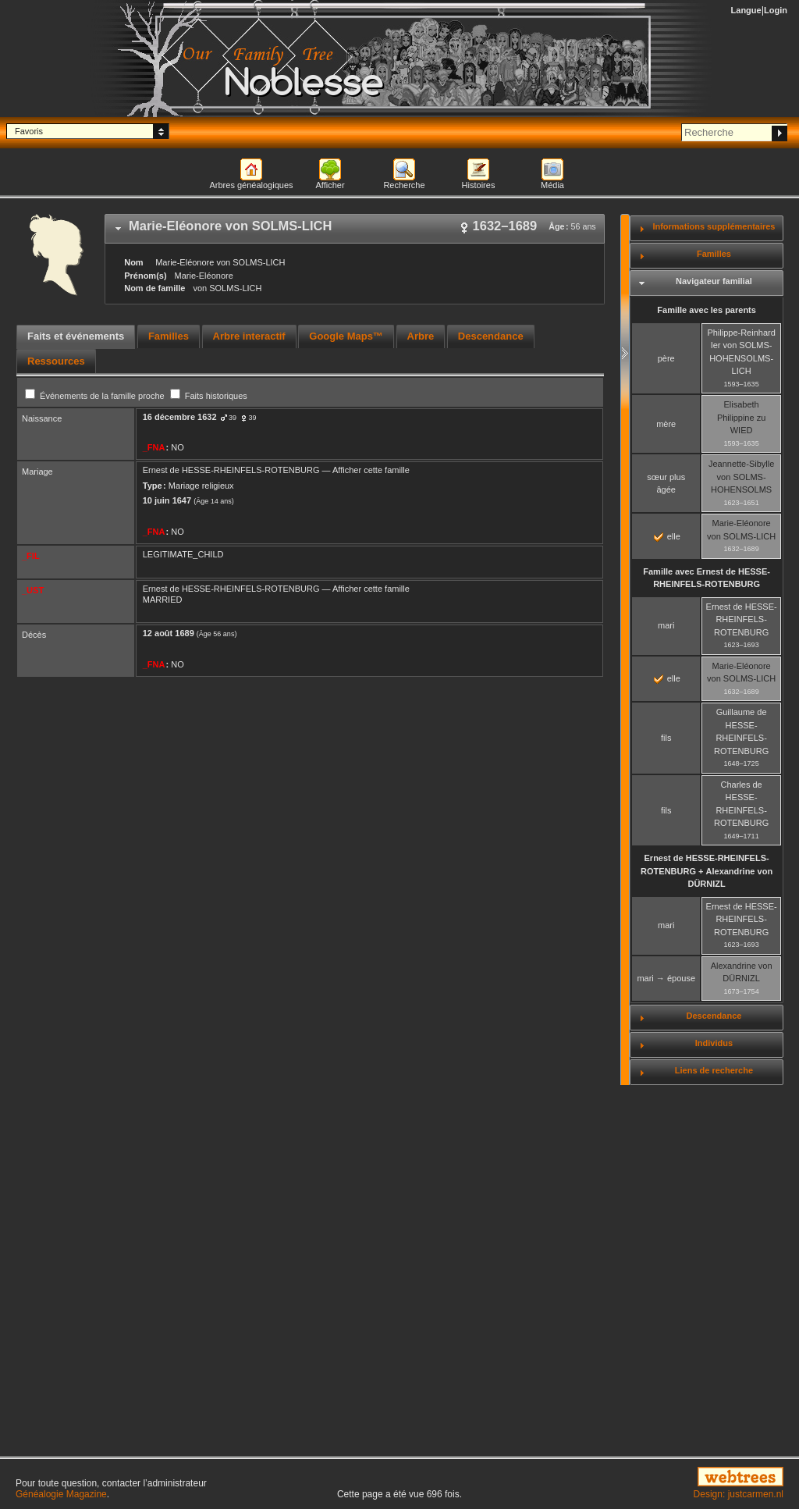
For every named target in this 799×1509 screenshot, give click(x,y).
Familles (714, 253)
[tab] (355, 229)
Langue (746, 10)
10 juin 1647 (167, 500)
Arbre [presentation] (421, 336)
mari (666, 625)
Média (552, 185)
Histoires (478, 185)
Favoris (29, 131)
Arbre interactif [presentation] (249, 336)
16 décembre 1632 (180, 417)
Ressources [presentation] (56, 361)
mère (666, 424)
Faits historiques (208, 395)
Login (775, 10)
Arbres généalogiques (251, 185)
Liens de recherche (714, 1070)
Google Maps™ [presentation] (346, 336)
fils (666, 737)
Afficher (329, 185)
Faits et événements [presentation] (75, 336)
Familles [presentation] (168, 336)
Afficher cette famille (371, 470)
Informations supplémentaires (713, 226)
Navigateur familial (714, 281)
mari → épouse (666, 978)
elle (667, 536)
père (666, 358)
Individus (714, 1043)
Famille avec (706, 578)
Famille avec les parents (706, 310)
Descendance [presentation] (491, 336)
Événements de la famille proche (96, 395)
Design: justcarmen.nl (738, 1494)
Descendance (713, 1015)
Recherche (403, 185)
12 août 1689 (168, 633)
